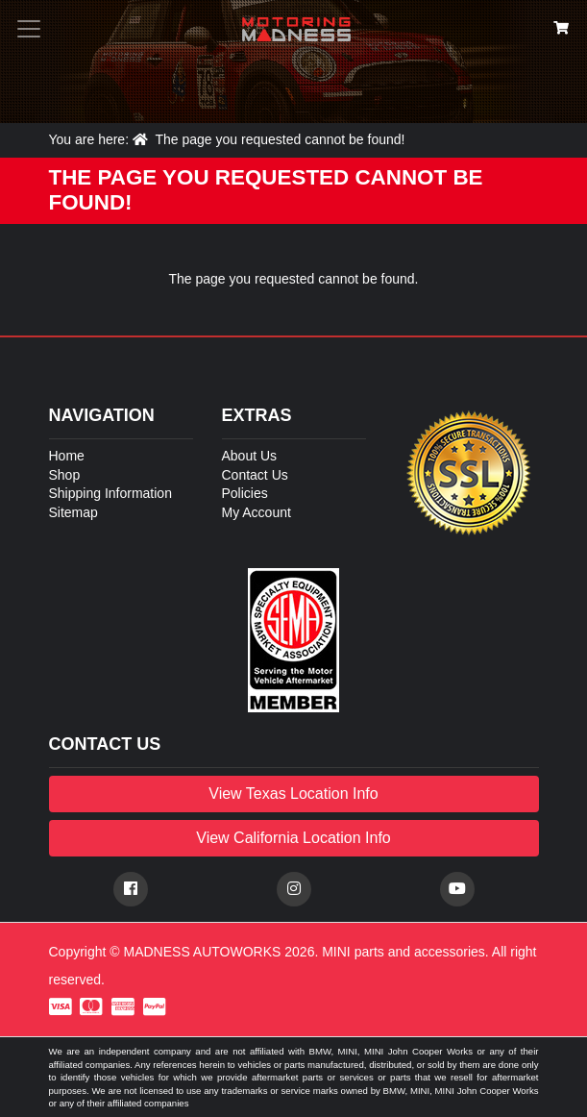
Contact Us (255, 475)
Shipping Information (110, 493)
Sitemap (73, 512)
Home (67, 455)
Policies (245, 493)
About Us (250, 455)
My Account (256, 512)
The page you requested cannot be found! (279, 139)
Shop (65, 475)
